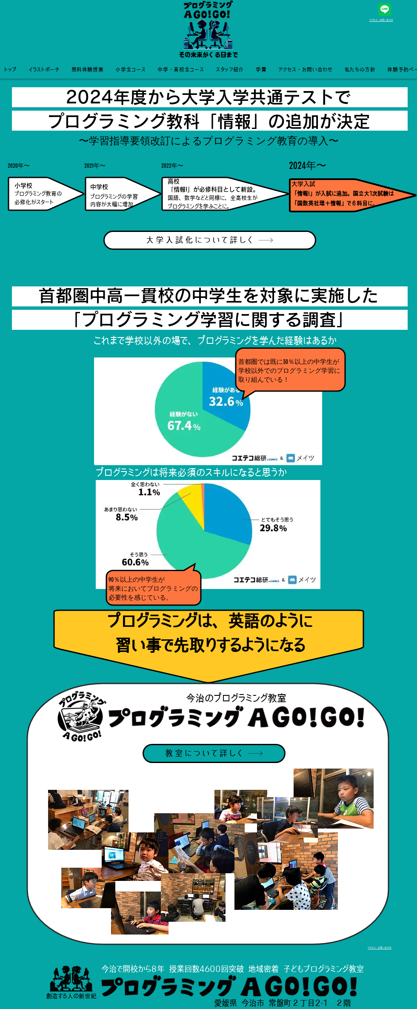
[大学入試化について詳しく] (209, 240)
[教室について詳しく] (214, 753)
